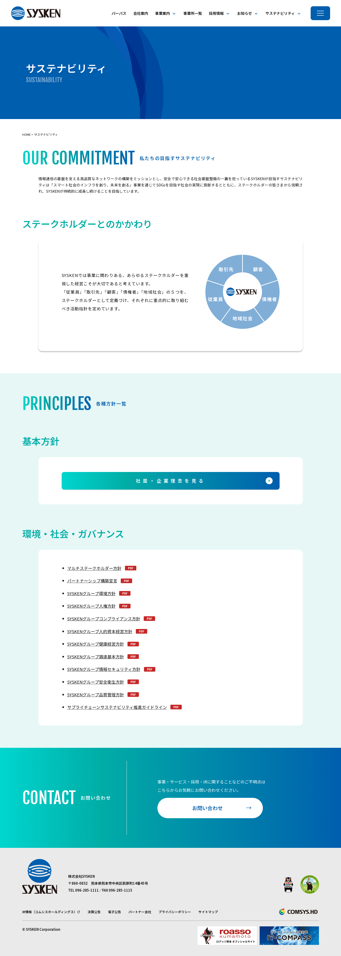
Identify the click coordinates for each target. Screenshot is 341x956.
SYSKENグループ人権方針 (91, 606)
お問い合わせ (207, 807)
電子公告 (114, 911)
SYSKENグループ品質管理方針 (95, 695)
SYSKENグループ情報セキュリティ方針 (103, 669)
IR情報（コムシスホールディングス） (49, 911)
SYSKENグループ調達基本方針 (95, 657)
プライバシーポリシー (175, 911)
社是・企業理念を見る (204, 480)
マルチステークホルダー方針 (94, 568)
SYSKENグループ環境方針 (91, 593)
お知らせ (244, 13)
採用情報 (216, 13)
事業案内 (162, 13)
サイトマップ (208, 911)
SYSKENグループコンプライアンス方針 (103, 619)
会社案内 (140, 13)
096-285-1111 (87, 890)
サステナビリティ (280, 13)
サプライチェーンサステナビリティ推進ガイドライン (117, 707)
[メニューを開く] (320, 13)
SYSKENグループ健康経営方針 (95, 644)
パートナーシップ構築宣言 (92, 581)
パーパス (119, 13)
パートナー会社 (139, 911)
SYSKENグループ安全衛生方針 (95, 682)
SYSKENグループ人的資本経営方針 (99, 631)
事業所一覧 (192, 13)
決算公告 (94, 911)
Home (26, 134)
